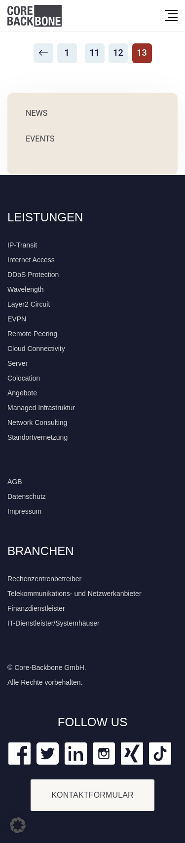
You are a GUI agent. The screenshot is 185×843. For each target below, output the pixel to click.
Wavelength (25, 289)
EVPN (16, 319)
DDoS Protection (33, 275)
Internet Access (31, 260)
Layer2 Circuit (28, 304)
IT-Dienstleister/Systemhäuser (53, 623)
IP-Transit (22, 245)
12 (118, 52)
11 (94, 52)
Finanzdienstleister (36, 608)
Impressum (24, 511)
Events (40, 138)
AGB (14, 482)
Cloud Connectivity (36, 348)
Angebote (22, 393)
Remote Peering (32, 334)
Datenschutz (26, 496)
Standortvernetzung (37, 437)
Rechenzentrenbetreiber (44, 579)
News (36, 113)
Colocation (23, 378)
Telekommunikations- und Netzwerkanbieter (74, 593)
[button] (18, 825)
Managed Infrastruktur (41, 408)
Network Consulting (37, 422)
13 (142, 52)
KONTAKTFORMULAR (92, 795)
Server (17, 363)
